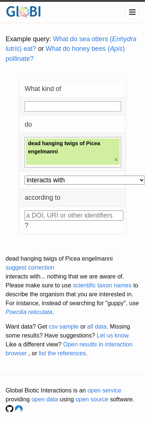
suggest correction (30, 267)
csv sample (64, 326)
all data (97, 326)
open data (44, 399)
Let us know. (113, 335)
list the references (62, 353)
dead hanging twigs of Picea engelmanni (59, 258)
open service (105, 390)
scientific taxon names (102, 285)
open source (92, 399)
